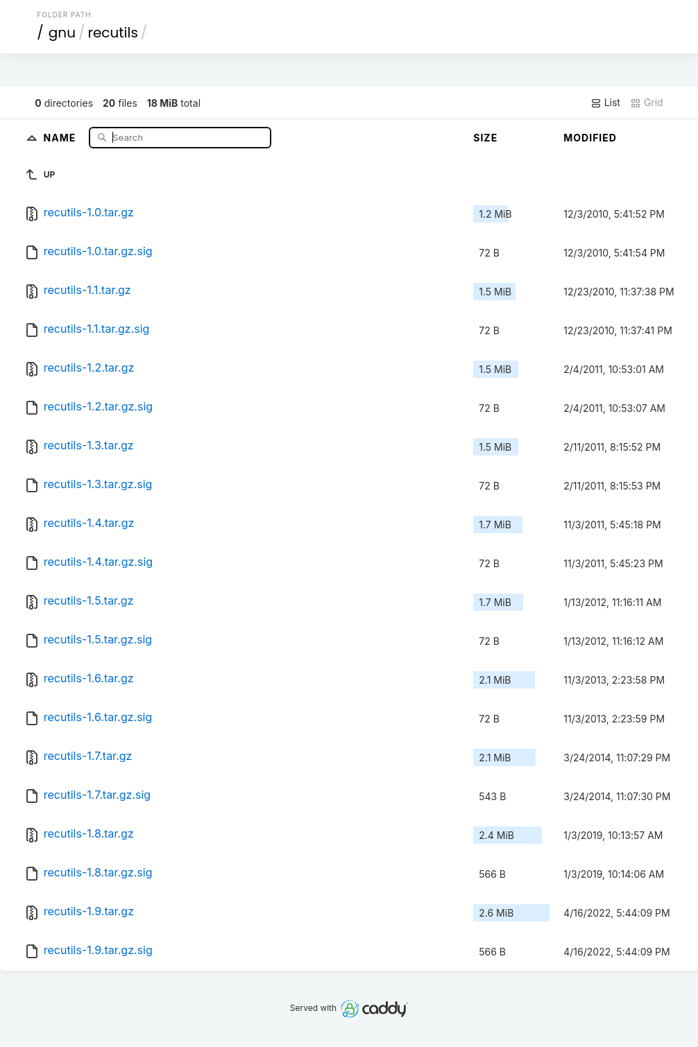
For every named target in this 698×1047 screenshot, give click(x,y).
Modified (590, 138)
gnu (62, 32)
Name (61, 137)
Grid (646, 102)
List (605, 102)
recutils (112, 32)
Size (485, 138)
